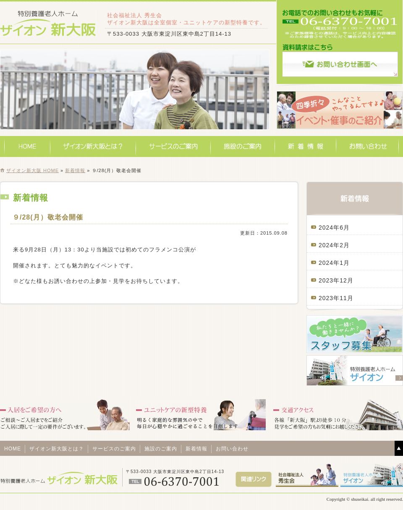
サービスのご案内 (173, 146)
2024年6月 (334, 227)
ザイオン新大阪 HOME (32, 170)
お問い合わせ (367, 146)
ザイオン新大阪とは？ (93, 146)
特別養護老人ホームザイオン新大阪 (48, 23)
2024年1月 (334, 262)
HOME (27, 146)
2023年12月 (336, 280)
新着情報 (305, 146)
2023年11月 (336, 298)
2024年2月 (334, 245)
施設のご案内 (243, 146)
